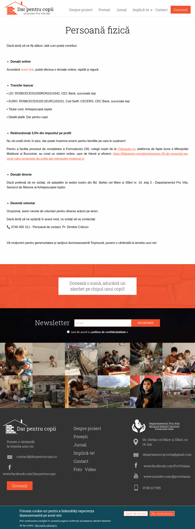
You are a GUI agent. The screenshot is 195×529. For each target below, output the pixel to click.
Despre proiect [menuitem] (81, 9)
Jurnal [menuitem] (121, 9)
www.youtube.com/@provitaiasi (167, 476)
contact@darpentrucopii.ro (37, 457)
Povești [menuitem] (104, 9)
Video (90, 469)
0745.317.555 (152, 488)
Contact (81, 461)
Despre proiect (87, 428)
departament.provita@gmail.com (167, 454)
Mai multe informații (46, 525)
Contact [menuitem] (161, 9)
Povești (81, 436)
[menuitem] (29, 8)
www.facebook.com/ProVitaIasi (167, 466)
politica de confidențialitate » (109, 332)
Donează (19, 485)
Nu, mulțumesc (162, 513)
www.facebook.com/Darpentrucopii (29, 474)
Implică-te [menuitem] (141, 9)
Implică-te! (84, 453)
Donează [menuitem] (181, 9)
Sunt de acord (135, 513)
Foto (78, 469)
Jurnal (80, 445)
